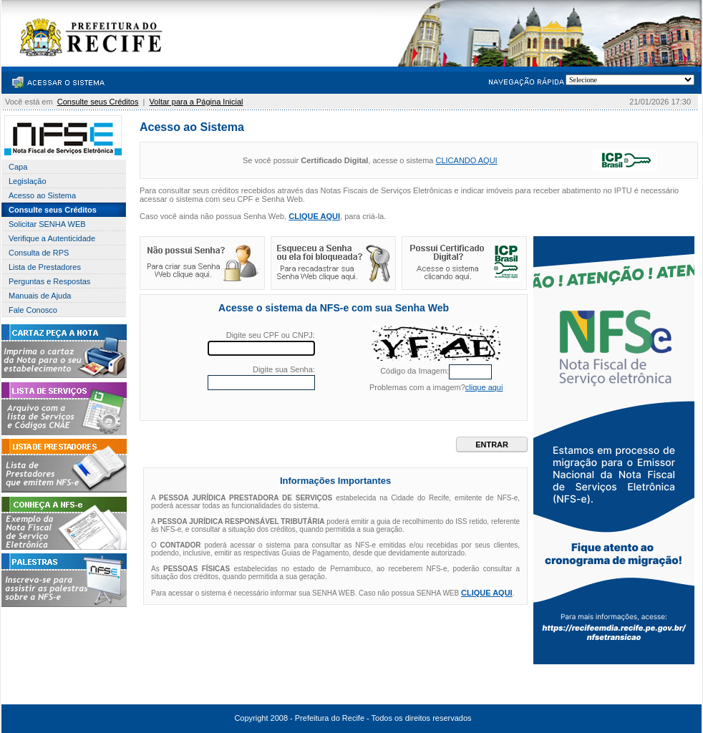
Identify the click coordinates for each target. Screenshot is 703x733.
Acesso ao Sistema (42, 195)
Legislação (28, 181)
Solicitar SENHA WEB (47, 224)
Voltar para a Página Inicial (196, 101)
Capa (18, 166)
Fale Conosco (33, 310)
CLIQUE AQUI (314, 216)
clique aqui (484, 387)
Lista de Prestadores (45, 267)
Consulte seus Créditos (98, 101)
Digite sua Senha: (284, 369)
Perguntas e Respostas (49, 281)
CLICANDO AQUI (466, 160)
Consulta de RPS (39, 252)
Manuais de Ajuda (40, 295)
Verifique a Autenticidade (52, 238)
